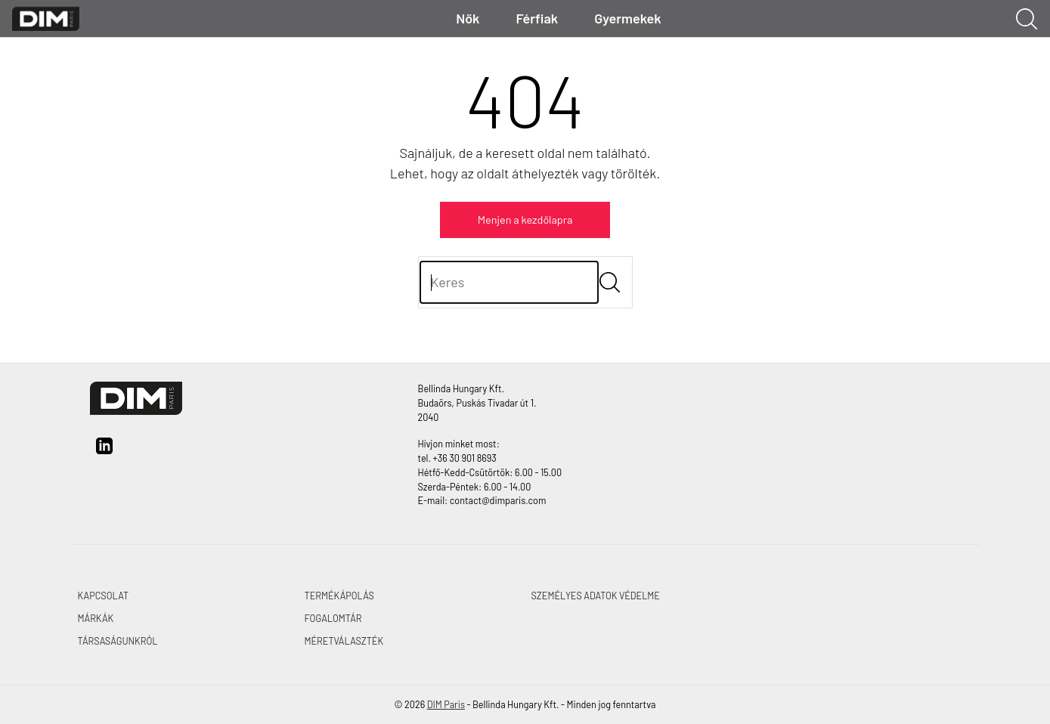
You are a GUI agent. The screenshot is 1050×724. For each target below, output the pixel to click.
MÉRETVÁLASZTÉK (344, 641)
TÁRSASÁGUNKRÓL (118, 641)
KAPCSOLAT (103, 595)
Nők (467, 18)
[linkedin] (104, 451)
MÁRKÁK (96, 618)
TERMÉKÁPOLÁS (339, 595)
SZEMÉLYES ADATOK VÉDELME (595, 595)
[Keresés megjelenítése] (1026, 18)
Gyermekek (627, 18)
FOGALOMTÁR (333, 618)
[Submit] (609, 282)
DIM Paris (446, 704)
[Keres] (509, 282)
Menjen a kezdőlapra (525, 219)
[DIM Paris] (45, 17)
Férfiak (537, 18)
